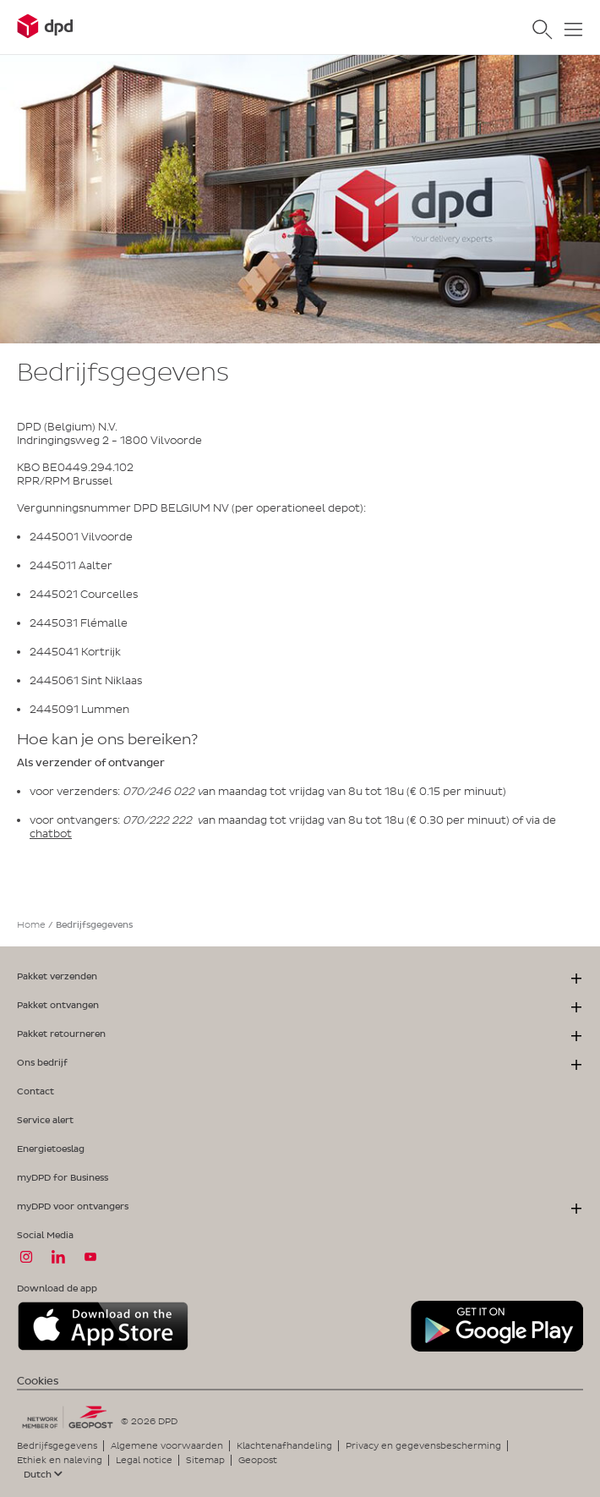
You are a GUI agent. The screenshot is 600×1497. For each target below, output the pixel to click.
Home (31, 924)
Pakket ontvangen (58, 1005)
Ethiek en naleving (59, 1460)
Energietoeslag (51, 1148)
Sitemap (205, 1460)
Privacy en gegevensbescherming (423, 1445)
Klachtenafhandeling (284, 1445)
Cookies (37, 1380)
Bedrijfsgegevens (57, 1445)
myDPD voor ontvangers (72, 1206)
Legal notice (144, 1460)
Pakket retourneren (61, 1033)
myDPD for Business (62, 1177)
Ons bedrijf (42, 1062)
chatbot (51, 833)
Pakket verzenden (57, 976)
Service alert (45, 1120)
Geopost (257, 1460)
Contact (35, 1091)
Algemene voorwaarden (167, 1445)
